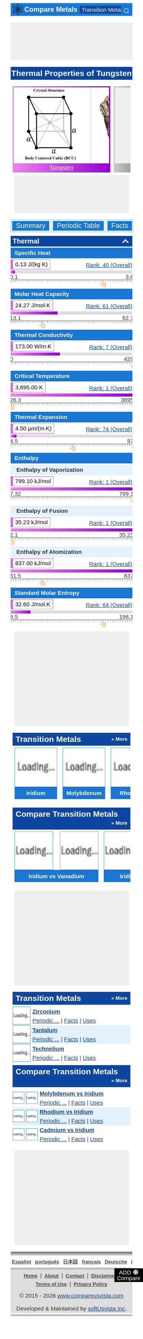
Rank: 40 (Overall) (109, 265)
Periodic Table (78, 226)
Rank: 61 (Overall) (109, 306)
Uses (89, 1020)
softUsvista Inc (106, 1308)
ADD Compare (129, 1274)
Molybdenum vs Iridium (72, 1093)
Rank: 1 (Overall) (110, 388)
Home (30, 1276)
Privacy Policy (90, 1284)
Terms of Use (51, 1284)
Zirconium (46, 1011)
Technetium (48, 1048)
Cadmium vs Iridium (67, 1130)
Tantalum (45, 1030)
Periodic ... (45, 1020)
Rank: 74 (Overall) (109, 429)
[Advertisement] (72, 41)
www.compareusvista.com (91, 1295)
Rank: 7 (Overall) (110, 347)
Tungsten (61, 167)
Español (21, 1262)
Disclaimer (103, 1276)
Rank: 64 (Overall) (109, 605)
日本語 (70, 1262)
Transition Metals (103, 9)
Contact (75, 1276)
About (52, 1276)
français (91, 1262)
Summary (30, 226)
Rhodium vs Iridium (66, 1111)
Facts (119, 226)
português (47, 1262)
